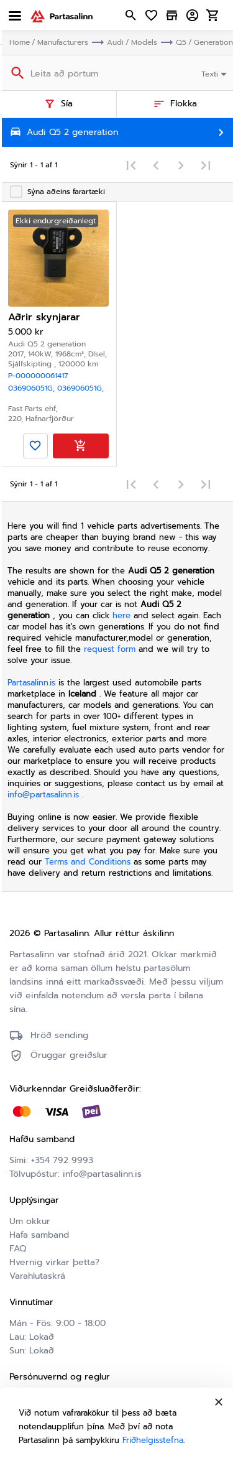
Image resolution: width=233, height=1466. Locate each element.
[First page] (131, 164)
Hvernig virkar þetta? (54, 1262)
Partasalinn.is (31, 683)
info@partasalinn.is (43, 794)
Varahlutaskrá (37, 1276)
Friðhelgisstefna (152, 1440)
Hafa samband (39, 1234)
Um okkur (29, 1221)
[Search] (16, 72)
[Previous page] (156, 164)
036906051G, (32, 388)
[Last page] (205, 164)
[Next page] (180, 164)
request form (111, 649)
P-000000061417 (38, 375)
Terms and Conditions (89, 862)
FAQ (17, 1248)
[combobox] (215, 73)
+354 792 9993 (62, 1160)
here (121, 615)
